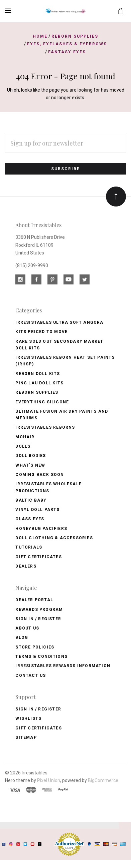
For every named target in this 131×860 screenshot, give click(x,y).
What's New (30, 465)
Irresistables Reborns (45, 427)
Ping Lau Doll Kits (39, 383)
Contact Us (30, 675)
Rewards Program (39, 609)
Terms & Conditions (41, 656)
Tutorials (28, 547)
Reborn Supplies (36, 392)
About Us (27, 628)
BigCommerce (103, 780)
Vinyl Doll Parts (37, 509)
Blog (21, 637)
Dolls (22, 446)
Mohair (24, 437)
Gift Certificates (38, 557)
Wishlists (28, 718)
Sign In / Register (38, 619)
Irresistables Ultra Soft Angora (59, 322)
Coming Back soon (39, 474)
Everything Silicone (42, 402)
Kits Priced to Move (41, 331)
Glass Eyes (29, 519)
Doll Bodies (30, 455)
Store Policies (34, 647)
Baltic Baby (30, 500)
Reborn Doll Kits (37, 373)
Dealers (25, 566)
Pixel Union (48, 780)
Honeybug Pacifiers (41, 528)
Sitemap (25, 737)
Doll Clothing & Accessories (54, 538)
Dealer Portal (34, 600)
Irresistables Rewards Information (62, 665)
